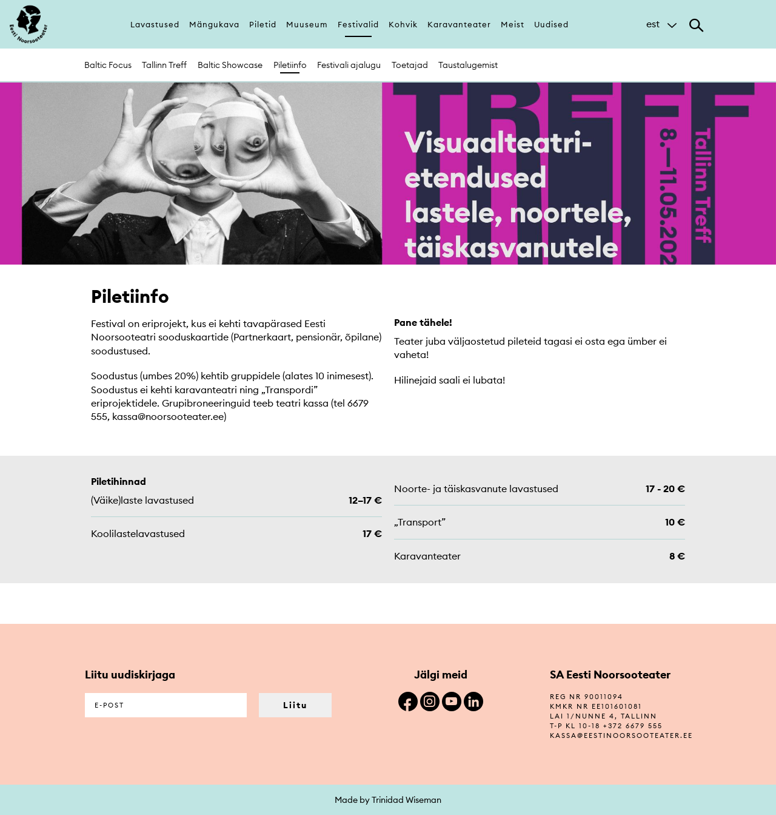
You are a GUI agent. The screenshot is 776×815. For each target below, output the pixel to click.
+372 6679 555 (633, 726)
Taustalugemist (468, 64)
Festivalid (358, 24)
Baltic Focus (108, 64)
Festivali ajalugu (349, 64)
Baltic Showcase (230, 64)
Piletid (262, 24)
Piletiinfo (290, 64)
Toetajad (410, 64)
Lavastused (154, 24)
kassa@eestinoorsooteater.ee (621, 735)
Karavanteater (459, 24)
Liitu (295, 705)
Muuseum (307, 24)
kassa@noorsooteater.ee (168, 416)
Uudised (551, 24)
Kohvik (403, 24)
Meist (512, 24)
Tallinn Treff (164, 64)
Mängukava (214, 24)
